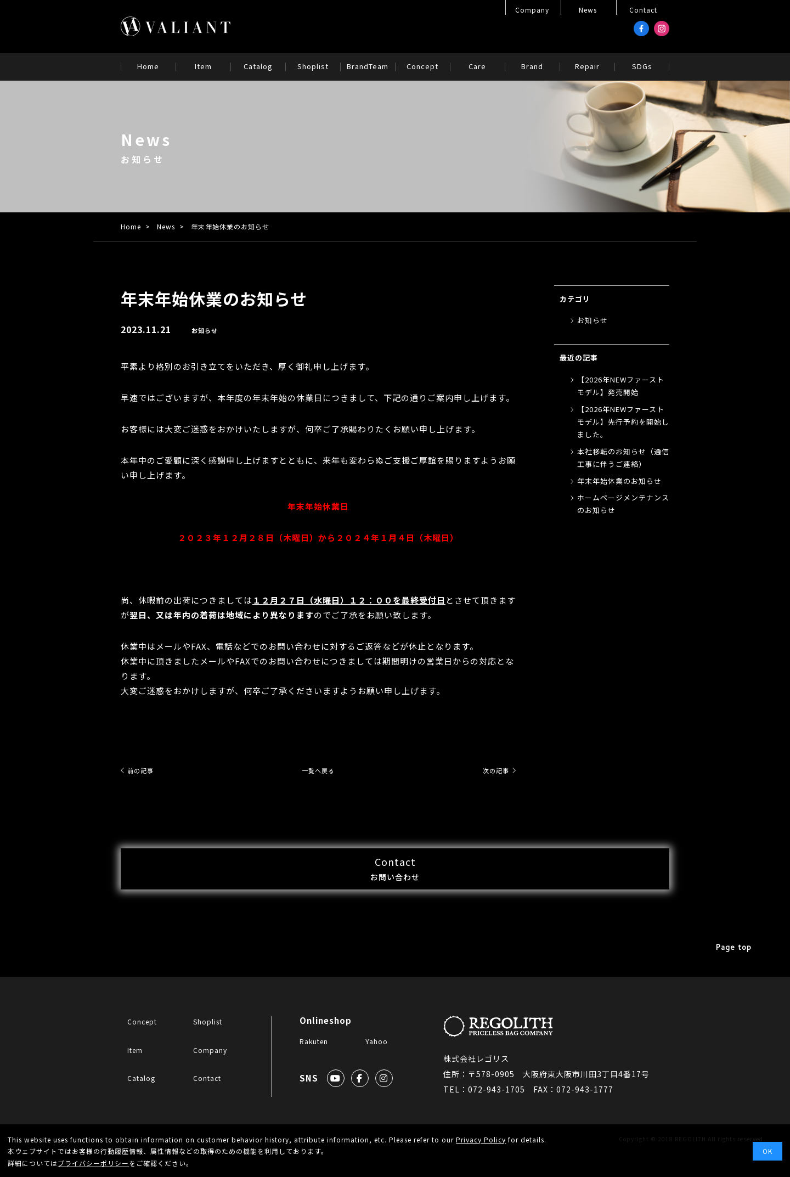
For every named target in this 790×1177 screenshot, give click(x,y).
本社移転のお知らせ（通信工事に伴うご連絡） (623, 457)
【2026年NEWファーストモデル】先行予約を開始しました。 (623, 422)
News (166, 226)
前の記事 (147, 770)
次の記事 (489, 770)
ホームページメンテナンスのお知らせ (623, 503)
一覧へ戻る (318, 770)
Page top (735, 973)
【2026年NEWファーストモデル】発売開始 (620, 385)
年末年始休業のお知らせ (619, 481)
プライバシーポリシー (93, 1163)
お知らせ (205, 330)
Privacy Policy (481, 1139)
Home (131, 226)
